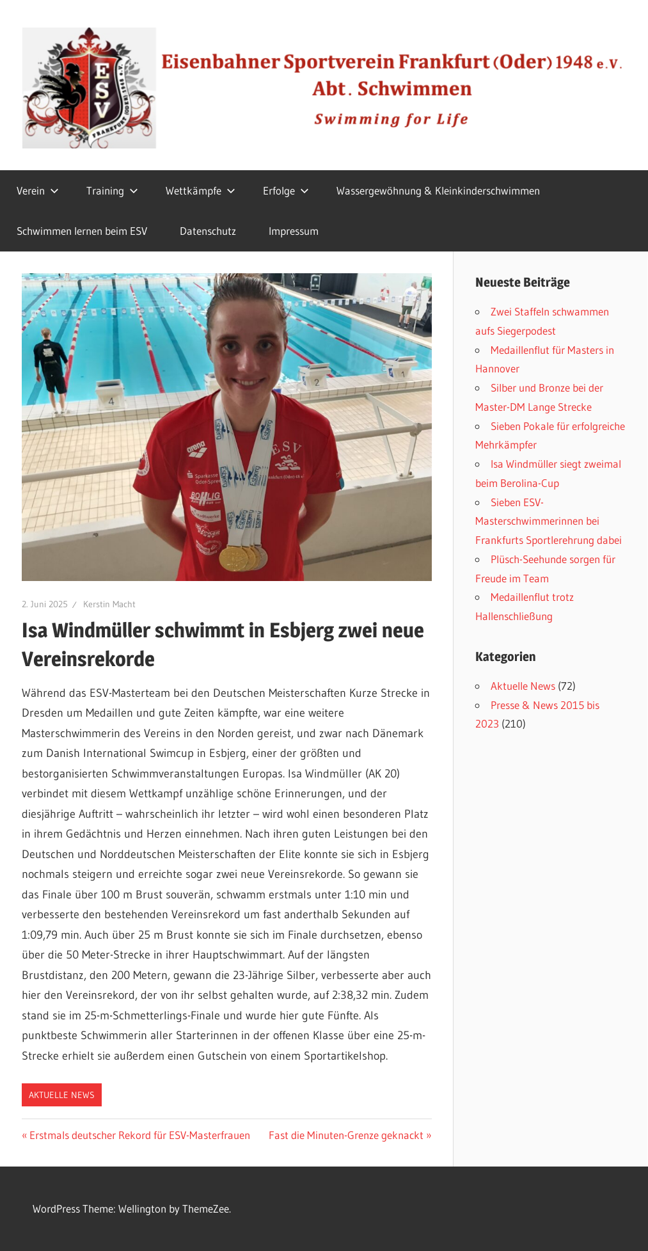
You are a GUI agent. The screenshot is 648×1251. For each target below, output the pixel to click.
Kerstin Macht (109, 604)
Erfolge (286, 190)
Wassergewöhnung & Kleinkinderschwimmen (438, 190)
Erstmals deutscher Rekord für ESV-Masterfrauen (139, 1135)
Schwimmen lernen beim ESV (82, 230)
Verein (38, 190)
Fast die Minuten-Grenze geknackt (346, 1135)
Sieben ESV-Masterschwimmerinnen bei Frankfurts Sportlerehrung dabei (548, 521)
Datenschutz (208, 230)
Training (112, 190)
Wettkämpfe (200, 190)
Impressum (294, 230)
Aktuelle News (62, 1095)
